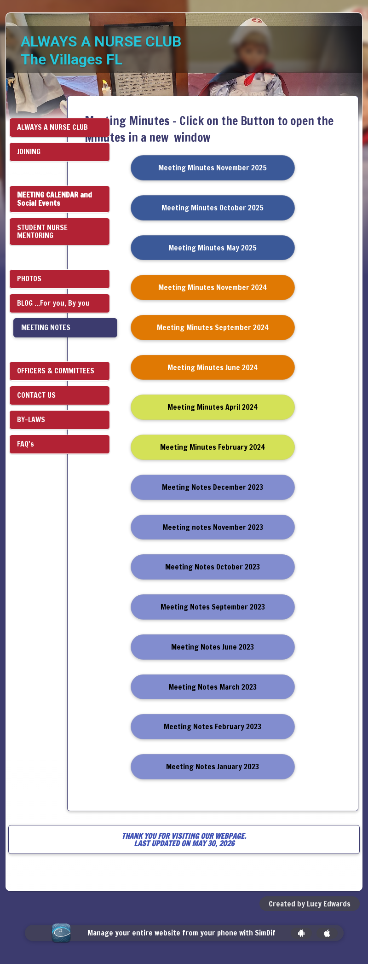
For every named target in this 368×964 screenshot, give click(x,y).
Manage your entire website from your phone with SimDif (181, 933)
